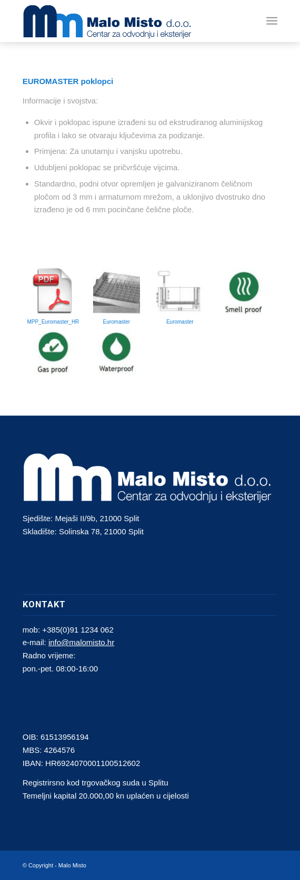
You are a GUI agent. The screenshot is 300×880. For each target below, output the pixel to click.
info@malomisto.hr (81, 642)
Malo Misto (72, 865)
